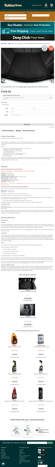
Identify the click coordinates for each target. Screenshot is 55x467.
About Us (21, 450)
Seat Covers (3, 453)
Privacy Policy (22, 458)
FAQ (20, 454)
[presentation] (20, 119)
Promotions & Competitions (24, 460)
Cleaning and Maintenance (24, 455)
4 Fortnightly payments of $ (28, 98)
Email (7, 111)
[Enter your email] (37, 443)
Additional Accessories (5, 458)
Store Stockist (22, 459)
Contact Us (28, 229)
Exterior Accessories (5, 457)
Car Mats (3, 450)
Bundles (2, 449)
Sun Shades (3, 454)
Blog (20, 463)
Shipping (18, 130)
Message (6, 115)
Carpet (9, 43)
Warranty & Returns (29, 130)
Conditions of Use (23, 457)
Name (7, 108)
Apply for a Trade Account (24, 461)
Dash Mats (33, 10)
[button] (37, 5)
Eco (13, 43)
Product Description (8, 130)
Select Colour (4, 102)
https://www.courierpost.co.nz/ (7, 207)
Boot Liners (4, 43)
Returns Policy (22, 453)
